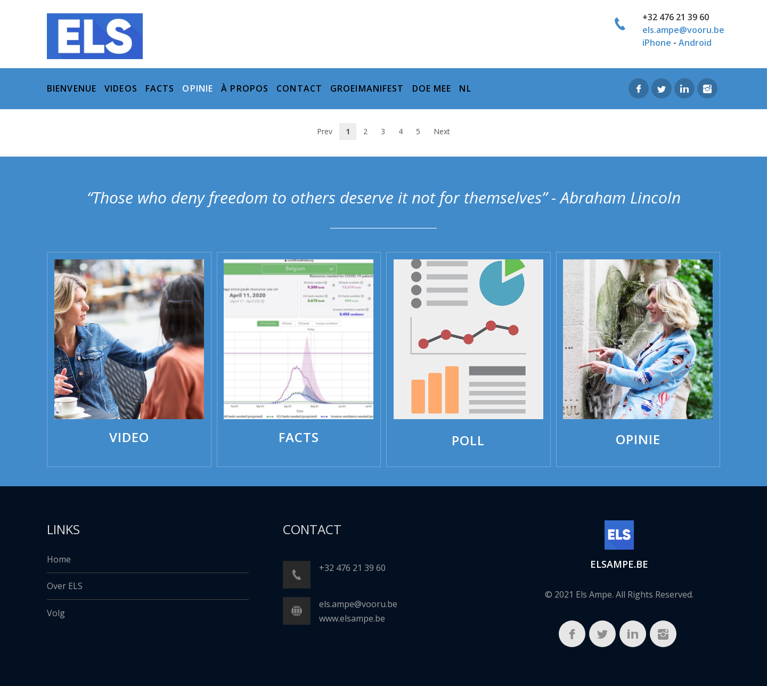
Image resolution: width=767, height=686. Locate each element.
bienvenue (71, 88)
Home (59, 559)
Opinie (197, 88)
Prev (324, 131)
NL (465, 88)
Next (442, 131)
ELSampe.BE (619, 564)
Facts (160, 88)
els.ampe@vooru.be (683, 30)
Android (695, 42)
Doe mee (432, 88)
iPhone (656, 42)
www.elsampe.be (352, 618)
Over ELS (65, 586)
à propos (244, 88)
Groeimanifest (367, 88)
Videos (120, 88)
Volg (56, 613)
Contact (299, 88)
